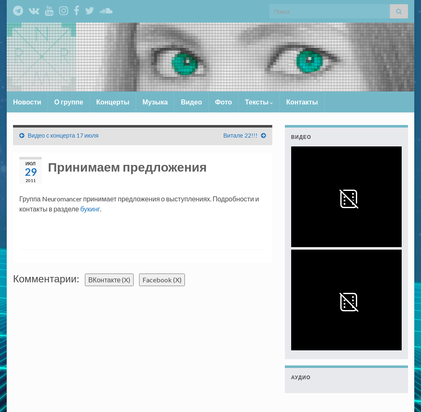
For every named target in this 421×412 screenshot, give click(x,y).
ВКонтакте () (109, 280)
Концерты (112, 102)
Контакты (302, 102)
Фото (223, 102)
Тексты (259, 102)
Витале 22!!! (241, 135)
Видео (191, 102)
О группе (68, 102)
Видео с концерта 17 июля (63, 135)
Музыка (155, 102)
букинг (90, 209)
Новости (27, 102)
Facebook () (162, 280)
